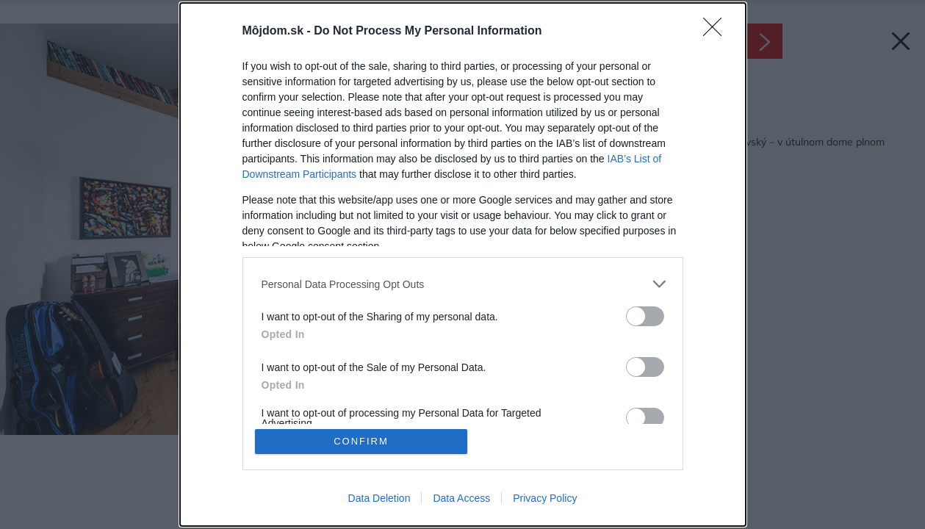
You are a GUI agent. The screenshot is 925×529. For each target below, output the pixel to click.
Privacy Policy (545, 498)
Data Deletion (379, 498)
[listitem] (463, 284)
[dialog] (463, 264)
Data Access (461, 498)
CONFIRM (361, 441)
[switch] (645, 316)
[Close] (717, 32)
